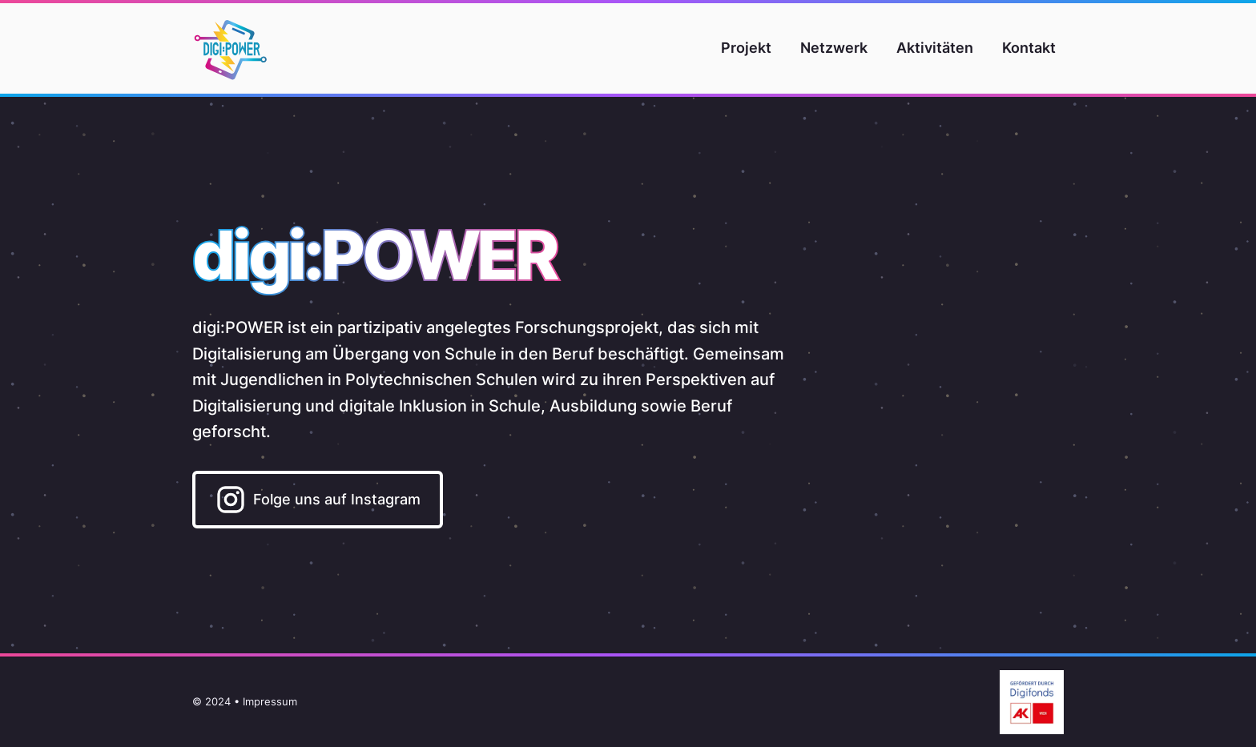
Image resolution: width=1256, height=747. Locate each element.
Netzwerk (834, 47)
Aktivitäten (934, 47)
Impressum (270, 702)
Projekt (746, 47)
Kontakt (1029, 47)
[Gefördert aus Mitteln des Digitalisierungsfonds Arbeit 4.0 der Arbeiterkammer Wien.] (1025, 702)
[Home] (230, 48)
